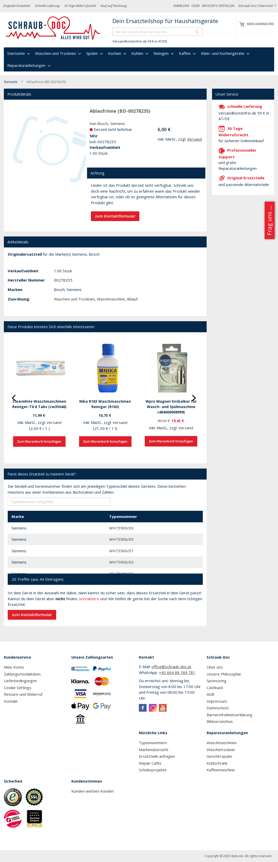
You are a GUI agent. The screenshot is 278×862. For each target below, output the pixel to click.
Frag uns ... (269, 220)
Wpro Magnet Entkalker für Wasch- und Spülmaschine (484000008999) (171, 406)
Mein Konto (14, 667)
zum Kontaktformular (115, 216)
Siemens (117, 123)
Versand (194, 139)
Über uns (215, 667)
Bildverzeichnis (220, 721)
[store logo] (53, 28)
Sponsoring (216, 680)
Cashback (215, 687)
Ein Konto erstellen (218, 6)
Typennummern (153, 742)
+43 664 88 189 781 (177, 672)
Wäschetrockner (221, 749)
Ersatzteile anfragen (157, 756)
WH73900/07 (121, 550)
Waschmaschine (111, 299)
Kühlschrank (217, 763)
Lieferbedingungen (20, 680)
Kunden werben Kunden (92, 791)
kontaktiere (89, 598)
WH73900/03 (121, 528)
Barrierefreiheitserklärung (229, 714)
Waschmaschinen (222, 742)
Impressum (217, 701)
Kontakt (11, 701)
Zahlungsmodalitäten (22, 674)
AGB (210, 694)
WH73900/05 (121, 539)
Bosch (102, 123)
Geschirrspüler (220, 756)
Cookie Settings (17, 687)
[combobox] (157, 32)
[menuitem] (18, 53)
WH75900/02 (121, 562)
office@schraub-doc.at (171, 666)
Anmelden (181, 6)
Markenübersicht (153, 749)
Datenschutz (218, 707)
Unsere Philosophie (224, 674)
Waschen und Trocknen (74, 299)
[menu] (139, 59)
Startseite (10, 82)
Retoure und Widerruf (23, 694)
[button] (257, 6)
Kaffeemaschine (221, 769)
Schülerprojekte (153, 769)
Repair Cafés (150, 763)
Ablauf (132, 299)
